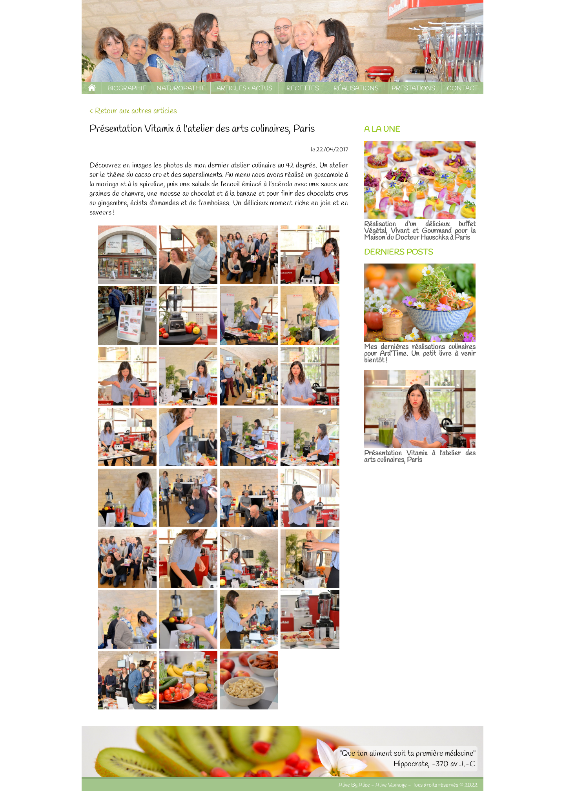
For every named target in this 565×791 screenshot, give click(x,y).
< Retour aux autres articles (133, 111)
